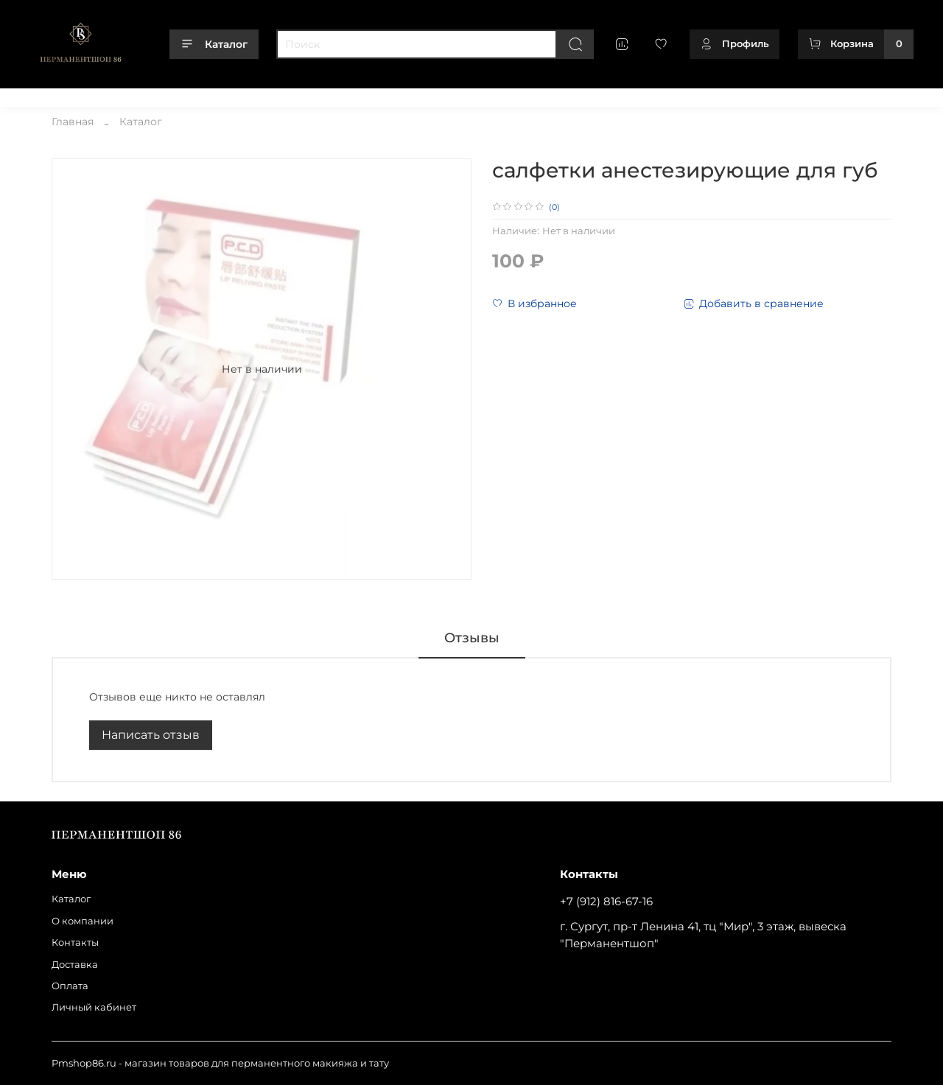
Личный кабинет (369, 94)
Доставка (240, 94)
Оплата (295, 94)
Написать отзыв (151, 735)
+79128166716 (882, 94)
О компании (113, 94)
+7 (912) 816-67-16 (606, 901)
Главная (73, 121)
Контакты (180, 94)
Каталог (214, 44)
